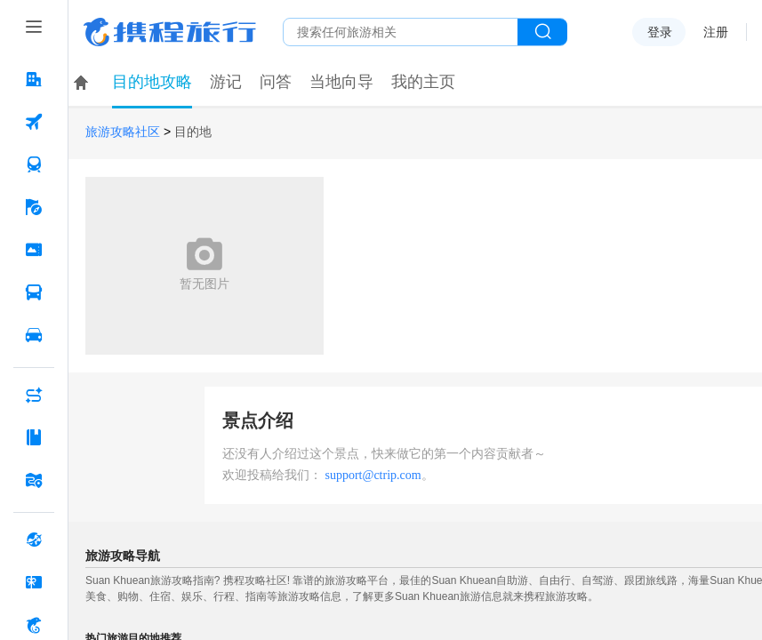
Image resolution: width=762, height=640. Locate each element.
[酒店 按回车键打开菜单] (33, 79)
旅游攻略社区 (122, 132)
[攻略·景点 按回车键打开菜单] (33, 437)
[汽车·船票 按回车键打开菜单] (33, 292)
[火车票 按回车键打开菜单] (33, 164)
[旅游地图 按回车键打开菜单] (33, 480)
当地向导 (341, 82)
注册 (715, 32)
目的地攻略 (152, 82)
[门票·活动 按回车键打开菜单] (33, 249)
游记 (226, 82)
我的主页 (423, 82)
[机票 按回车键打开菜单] (33, 121)
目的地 (193, 132)
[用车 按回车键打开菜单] (33, 335)
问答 (276, 82)
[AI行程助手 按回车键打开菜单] (33, 394)
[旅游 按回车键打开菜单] (33, 207)
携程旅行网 (170, 32)
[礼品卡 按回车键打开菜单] (33, 582)
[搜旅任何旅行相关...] (400, 32)
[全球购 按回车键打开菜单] (33, 539)
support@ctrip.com (373, 475)
